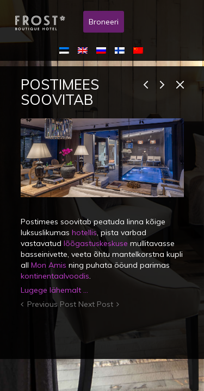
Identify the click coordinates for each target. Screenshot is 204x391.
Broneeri (104, 22)
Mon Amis (48, 265)
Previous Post (51, 304)
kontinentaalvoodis (55, 276)
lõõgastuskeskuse (96, 243)
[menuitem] (66, 49)
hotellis (84, 232)
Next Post (95, 304)
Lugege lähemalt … (54, 290)
